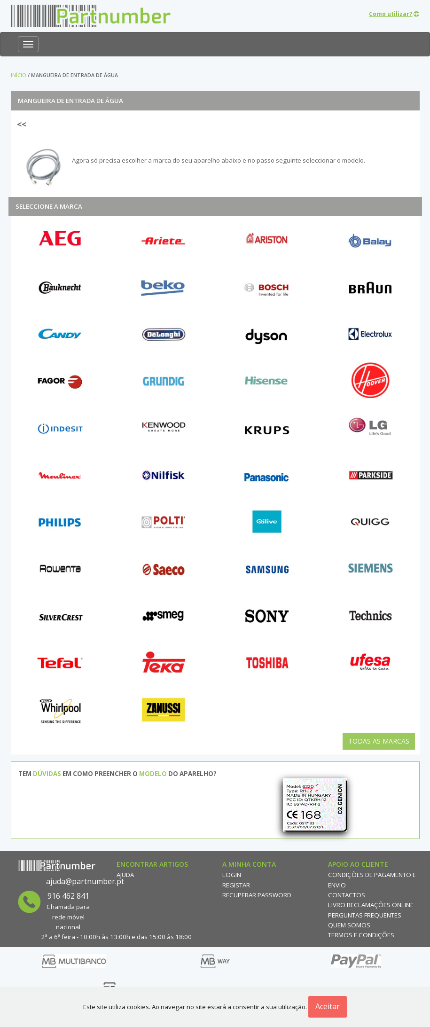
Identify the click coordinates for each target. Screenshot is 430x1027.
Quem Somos (349, 925)
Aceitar (327, 1006)
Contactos (346, 895)
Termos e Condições (361, 935)
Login (231, 874)
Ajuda (125, 874)
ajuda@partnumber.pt (85, 881)
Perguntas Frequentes (364, 915)
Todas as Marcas (378, 741)
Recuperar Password (256, 895)
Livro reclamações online (371, 905)
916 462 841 (68, 896)
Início (18, 75)
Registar (236, 885)
